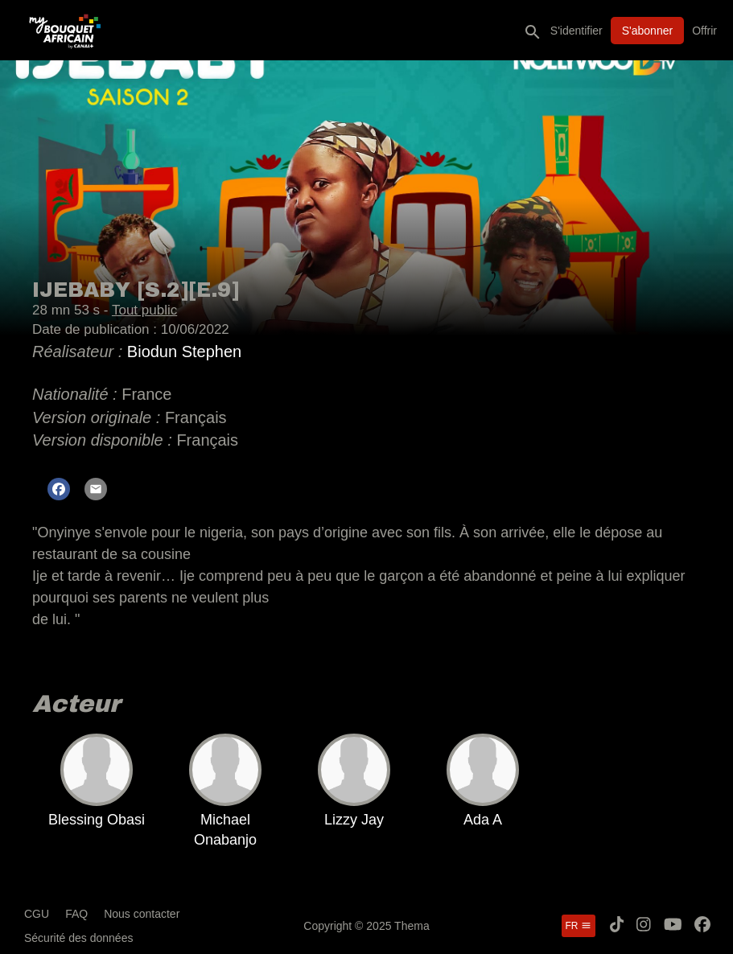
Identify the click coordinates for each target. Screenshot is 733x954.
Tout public (144, 310)
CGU (36, 913)
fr (578, 925)
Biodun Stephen (184, 351)
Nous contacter (141, 913)
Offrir (704, 30)
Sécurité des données (78, 937)
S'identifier (576, 30)
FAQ (76, 913)
